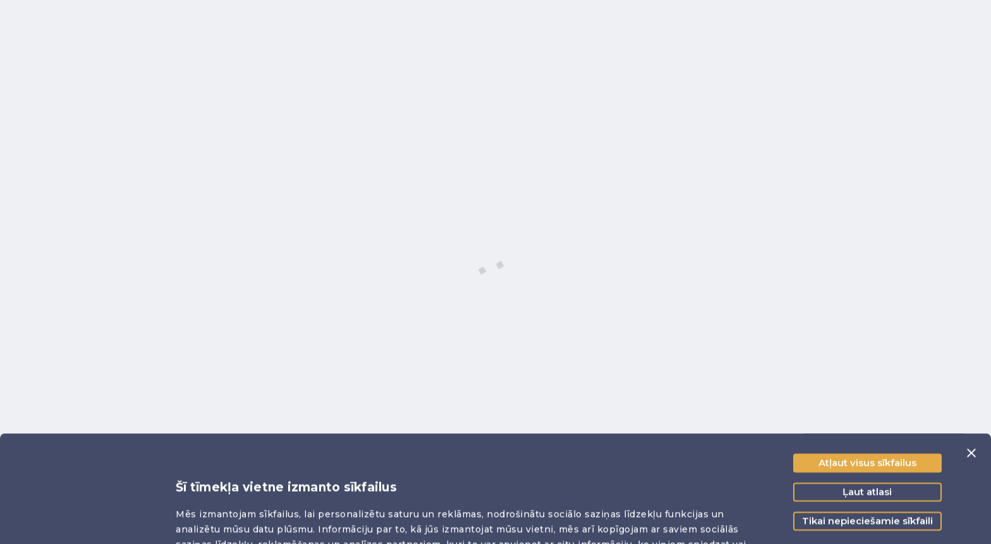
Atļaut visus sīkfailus (867, 362)
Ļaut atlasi (867, 391)
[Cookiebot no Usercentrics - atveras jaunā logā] (82, 519)
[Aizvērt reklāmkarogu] (971, 352)
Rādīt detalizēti (214, 519)
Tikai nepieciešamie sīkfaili (867, 420)
